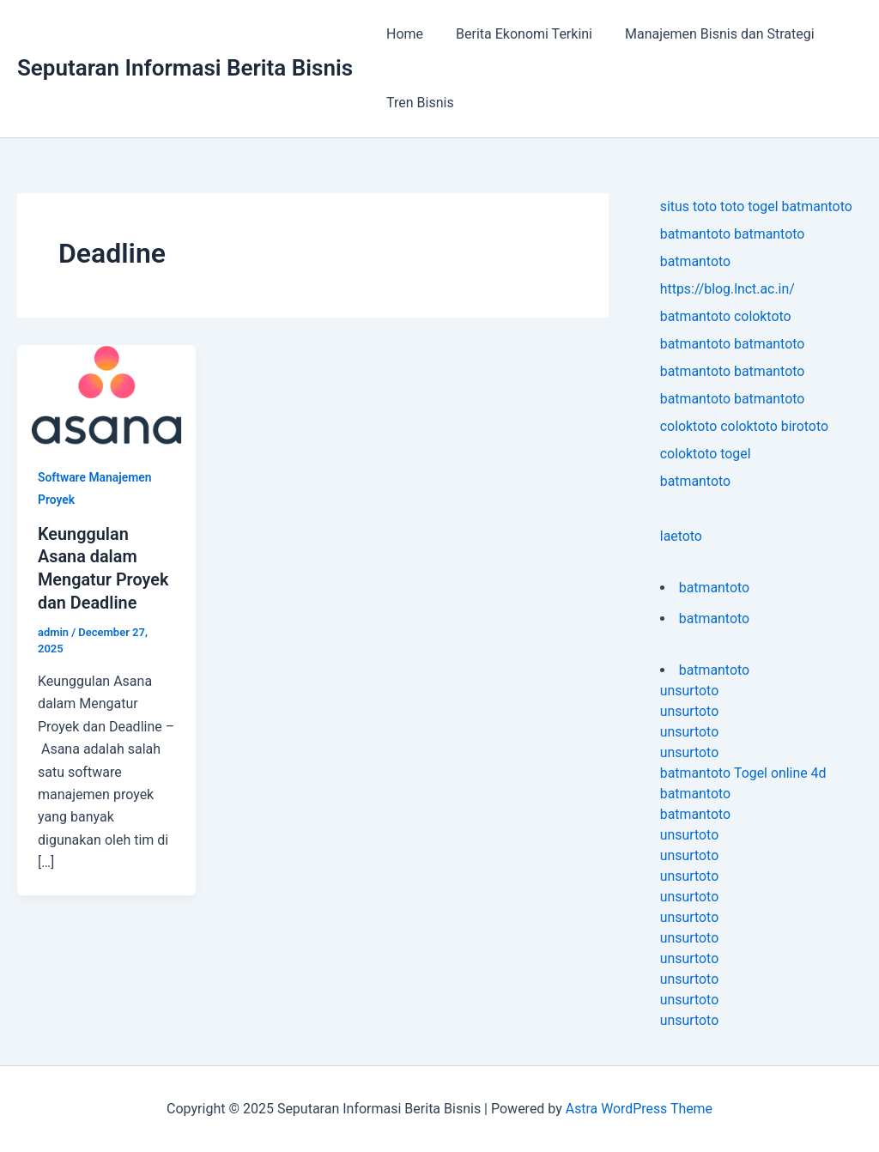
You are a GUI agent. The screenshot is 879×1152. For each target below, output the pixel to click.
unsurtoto (689, 690)
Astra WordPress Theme (638, 1108)
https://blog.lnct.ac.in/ (728, 289)
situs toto (689, 206)
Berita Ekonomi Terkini (516, 34)
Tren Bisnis (418, 102)
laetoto (681, 536)
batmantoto (818, 206)
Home (402, 34)
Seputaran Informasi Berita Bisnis (185, 68)
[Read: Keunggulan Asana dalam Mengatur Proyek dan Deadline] (106, 394)
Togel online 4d (780, 773)
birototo (806, 426)
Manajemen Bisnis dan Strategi (707, 34)
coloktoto (763, 316)
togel (736, 454)
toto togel (750, 206)
